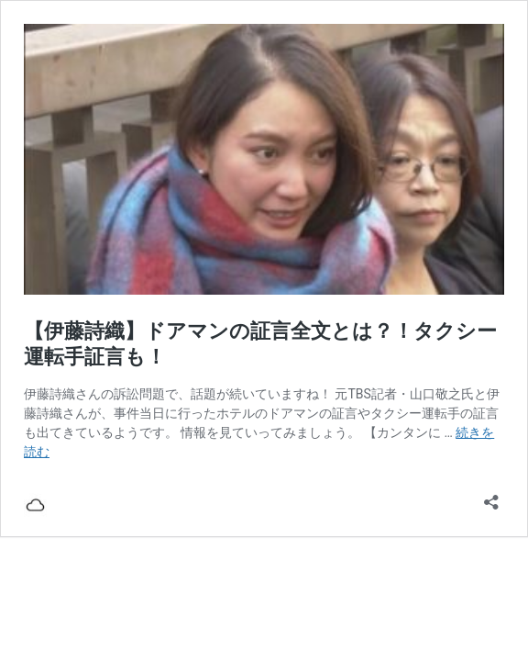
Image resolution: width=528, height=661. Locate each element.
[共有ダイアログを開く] (491, 496)
